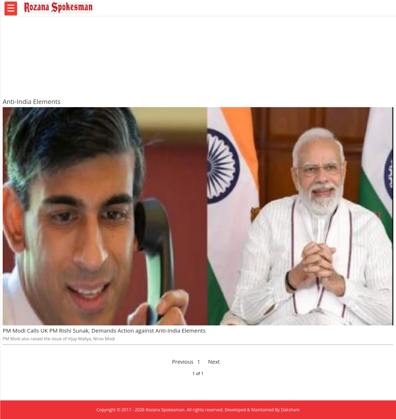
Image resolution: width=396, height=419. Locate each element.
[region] (198, 54)
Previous (182, 361)
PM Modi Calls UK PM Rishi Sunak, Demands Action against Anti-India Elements (104, 330)
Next (212, 361)
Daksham (290, 410)
